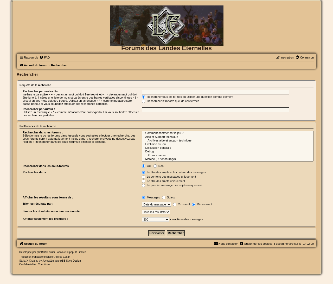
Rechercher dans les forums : (43, 132)
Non (158, 165)
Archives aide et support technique (227, 141)
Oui (146, 165)
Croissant (181, 204)
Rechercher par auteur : (39, 109)
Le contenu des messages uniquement (169, 176)
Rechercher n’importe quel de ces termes (170, 100)
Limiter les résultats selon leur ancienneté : (52, 211)
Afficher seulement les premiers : (45, 218)
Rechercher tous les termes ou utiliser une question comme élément (187, 96)
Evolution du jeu (227, 144)
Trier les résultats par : (38, 203)
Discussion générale (227, 148)
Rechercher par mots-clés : (41, 91)
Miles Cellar (63, 256)
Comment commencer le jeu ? (227, 133)
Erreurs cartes (227, 155)
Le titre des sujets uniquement (163, 181)
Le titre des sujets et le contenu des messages (174, 172)
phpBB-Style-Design (69, 260)
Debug (227, 151)
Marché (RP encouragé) (227, 159)
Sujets (168, 197)
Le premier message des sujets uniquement (172, 185)
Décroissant (202, 204)
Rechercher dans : (35, 172)
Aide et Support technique (227, 137)
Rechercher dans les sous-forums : (47, 165)
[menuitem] (44, 57)
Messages (151, 197)
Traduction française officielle (36, 256)
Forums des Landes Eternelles (166, 47)
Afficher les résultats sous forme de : (48, 197)
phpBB (41, 252)
